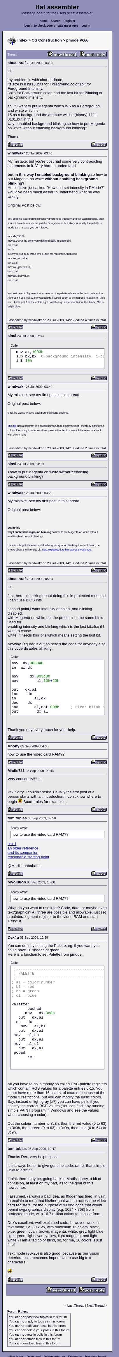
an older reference (23, 848)
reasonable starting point (28, 857)
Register (69, 21)
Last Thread (76, 1305)
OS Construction (47, 40)
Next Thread (96, 1305)
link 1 (12, 844)
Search (55, 21)
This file (12, 425)
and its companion (23, 852)
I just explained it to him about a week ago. (67, 549)
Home (43, 21)
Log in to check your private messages (51, 25)
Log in (85, 25)
